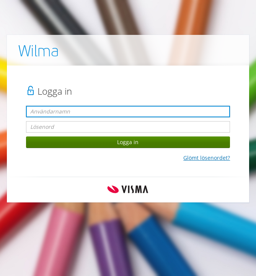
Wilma (38, 52)
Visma (128, 189)
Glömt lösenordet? (206, 157)
